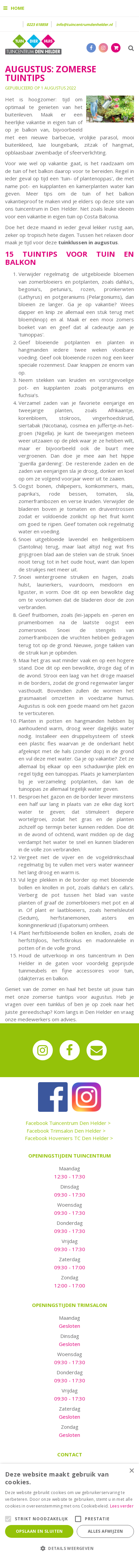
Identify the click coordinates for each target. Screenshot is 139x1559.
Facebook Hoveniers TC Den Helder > (69, 1138)
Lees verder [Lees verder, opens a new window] (122, 1506)
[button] (69, 1548)
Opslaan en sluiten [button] (39, 1531)
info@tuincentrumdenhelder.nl (84, 24)
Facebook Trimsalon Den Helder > (66, 1130)
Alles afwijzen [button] (105, 1531)
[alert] (69, 1511)
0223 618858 (37, 24)
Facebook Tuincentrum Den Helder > (68, 1123)
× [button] (131, 1471)
